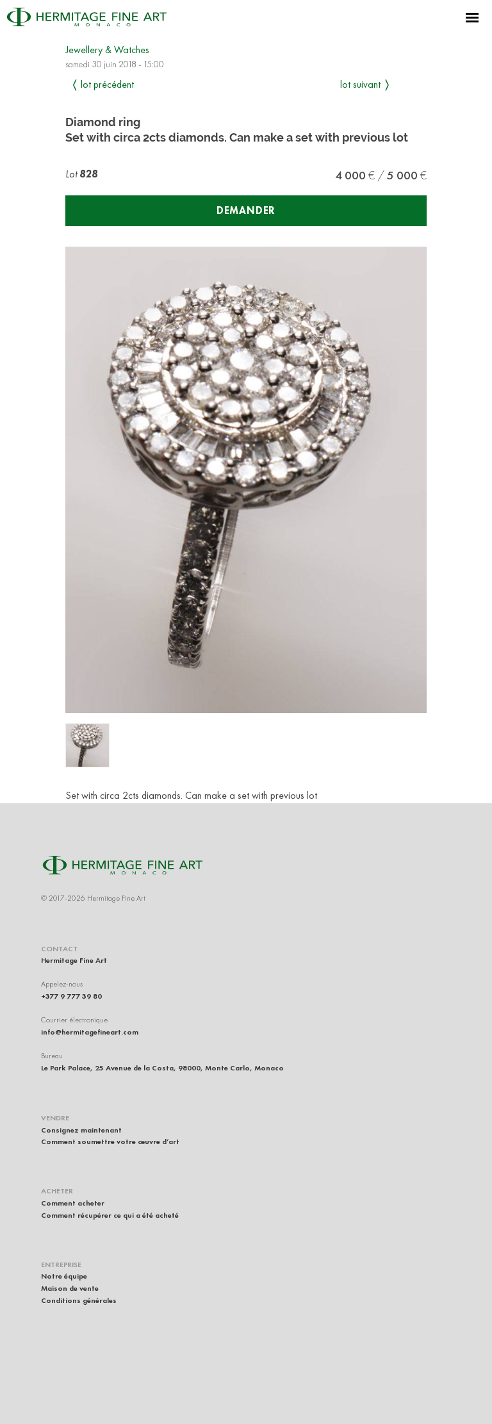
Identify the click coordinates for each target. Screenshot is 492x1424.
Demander (246, 210)
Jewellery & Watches (107, 50)
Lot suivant (360, 84)
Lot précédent (107, 84)
